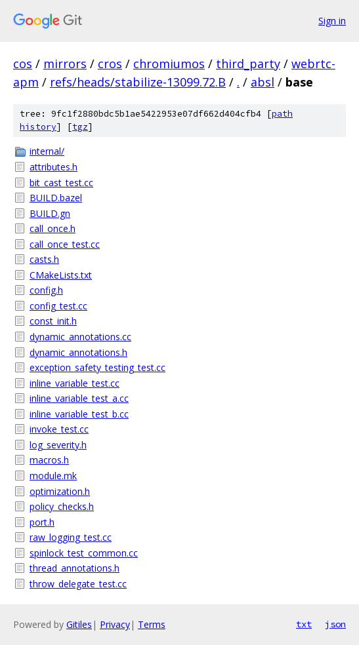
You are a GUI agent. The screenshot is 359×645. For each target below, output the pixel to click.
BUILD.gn (50, 213)
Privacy (115, 624)
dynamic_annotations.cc (80, 336)
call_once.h (52, 228)
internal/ (47, 151)
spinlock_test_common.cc (84, 553)
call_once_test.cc (65, 244)
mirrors (65, 63)
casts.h (44, 259)
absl (262, 82)
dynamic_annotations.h (78, 352)
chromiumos (169, 63)
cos (22, 63)
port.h (42, 522)
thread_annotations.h (74, 568)
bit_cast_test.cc (61, 182)
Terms (151, 624)
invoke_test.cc (59, 429)
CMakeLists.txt (61, 275)
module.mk (53, 475)
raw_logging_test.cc (71, 537)
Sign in (332, 20)
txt (304, 624)
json (335, 624)
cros (110, 63)
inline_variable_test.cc (74, 383)
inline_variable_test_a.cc (79, 398)
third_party (248, 63)
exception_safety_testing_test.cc (97, 367)
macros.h (49, 460)
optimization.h (60, 491)
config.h (46, 290)
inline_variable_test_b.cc (79, 414)
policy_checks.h (62, 506)
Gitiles (79, 624)
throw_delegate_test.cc (78, 583)
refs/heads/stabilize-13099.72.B (138, 82)
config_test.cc (58, 306)
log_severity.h (58, 445)
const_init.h (53, 321)
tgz (80, 126)
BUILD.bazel (56, 197)
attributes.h (53, 167)
